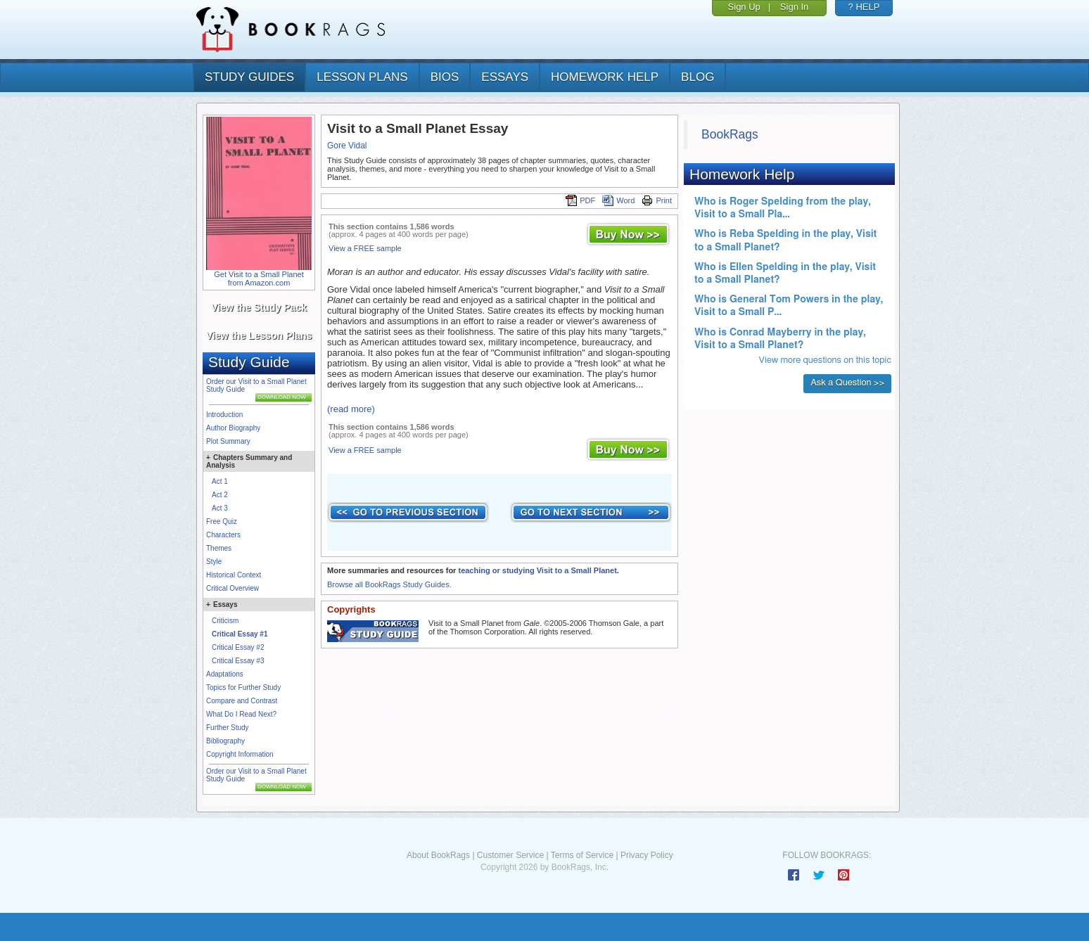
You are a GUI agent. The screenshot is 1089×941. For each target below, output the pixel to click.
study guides (249, 77)
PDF (580, 200)
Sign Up (744, 6)
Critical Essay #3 (238, 661)
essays (504, 77)
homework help (604, 77)
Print (657, 200)
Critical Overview (232, 588)
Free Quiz (221, 521)
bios (445, 77)
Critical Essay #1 (240, 634)
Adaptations (224, 674)
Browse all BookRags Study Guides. (389, 584)
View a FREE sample (365, 248)
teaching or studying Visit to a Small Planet (537, 570)
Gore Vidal (347, 146)
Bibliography (225, 741)
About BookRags (438, 855)
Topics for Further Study (243, 687)
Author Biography (233, 428)
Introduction (224, 414)
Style (214, 561)
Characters (223, 535)
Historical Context (233, 575)
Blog (697, 77)
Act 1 (220, 481)
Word (618, 200)
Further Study (227, 727)
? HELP (864, 6)
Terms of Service (582, 855)
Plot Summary (228, 441)
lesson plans (362, 77)
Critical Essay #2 (238, 647)
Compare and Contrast (241, 701)
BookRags (729, 134)
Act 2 (220, 495)
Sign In (794, 6)
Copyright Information (240, 754)
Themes (218, 548)
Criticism (225, 621)
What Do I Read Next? (241, 714)
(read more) (351, 409)
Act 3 (220, 508)
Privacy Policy (646, 855)
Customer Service (510, 855)
